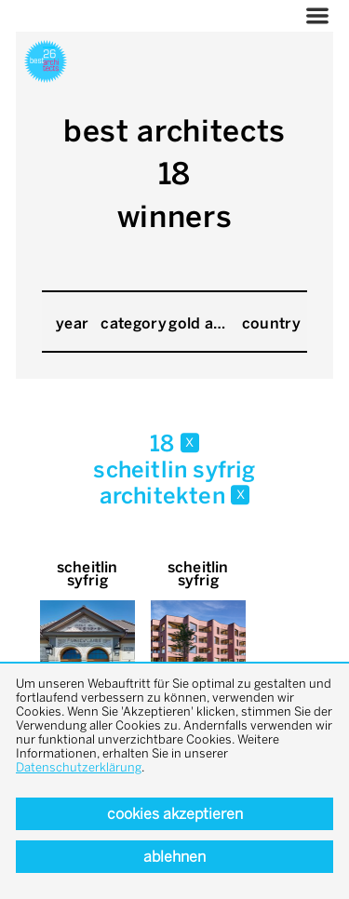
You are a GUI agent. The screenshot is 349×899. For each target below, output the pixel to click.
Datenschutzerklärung (78, 767)
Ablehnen (174, 856)
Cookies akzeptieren (175, 814)
